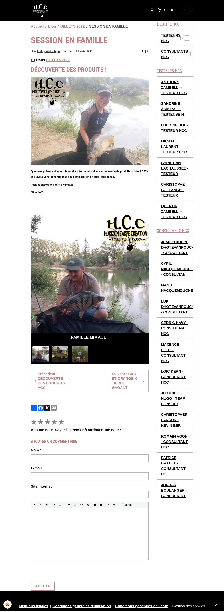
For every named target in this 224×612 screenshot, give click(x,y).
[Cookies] (8, 604)
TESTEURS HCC (170, 38)
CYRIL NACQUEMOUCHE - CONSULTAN (177, 269)
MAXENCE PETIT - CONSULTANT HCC (173, 353)
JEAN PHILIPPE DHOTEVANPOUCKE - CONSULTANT (177, 247)
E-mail (36, 468)
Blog (52, 26)
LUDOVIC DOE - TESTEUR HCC (174, 128)
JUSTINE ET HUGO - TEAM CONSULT (173, 398)
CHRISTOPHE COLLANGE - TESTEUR (173, 190)
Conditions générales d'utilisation (82, 606)
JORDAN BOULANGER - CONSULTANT (174, 490)
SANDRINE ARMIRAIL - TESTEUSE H (172, 109)
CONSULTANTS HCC (174, 54)
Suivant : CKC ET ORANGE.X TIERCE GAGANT (129, 381)
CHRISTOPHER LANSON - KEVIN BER (174, 420)
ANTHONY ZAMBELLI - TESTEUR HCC (174, 87)
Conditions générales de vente (141, 606)
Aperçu (125, 505)
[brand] (41, 10)
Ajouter (42, 586)
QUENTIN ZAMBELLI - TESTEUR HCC (174, 211)
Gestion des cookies (188, 606)
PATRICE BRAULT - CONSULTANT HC (173, 466)
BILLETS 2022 (72, 26)
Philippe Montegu (48, 51)
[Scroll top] (216, 604)
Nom (35, 450)
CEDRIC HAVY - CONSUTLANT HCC (174, 328)
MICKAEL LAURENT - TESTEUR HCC (174, 146)
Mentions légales (33, 606)
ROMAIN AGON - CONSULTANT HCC (174, 441)
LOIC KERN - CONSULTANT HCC (173, 377)
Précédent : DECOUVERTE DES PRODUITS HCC (49, 381)
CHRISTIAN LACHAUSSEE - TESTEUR (174, 168)
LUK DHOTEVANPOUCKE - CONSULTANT (177, 306)
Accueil (37, 26)
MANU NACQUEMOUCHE (177, 288)
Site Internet (41, 486)
